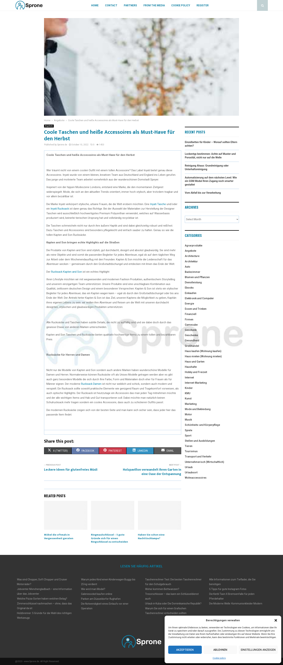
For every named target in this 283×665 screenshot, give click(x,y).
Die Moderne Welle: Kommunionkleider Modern (235, 603)
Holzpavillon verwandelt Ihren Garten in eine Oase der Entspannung (152, 472)
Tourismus (191, 451)
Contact (111, 5)
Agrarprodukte (193, 245)
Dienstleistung (193, 282)
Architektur (191, 261)
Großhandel (192, 345)
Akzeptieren (185, 649)
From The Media (154, 5)
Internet (189, 377)
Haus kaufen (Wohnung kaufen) (203, 351)
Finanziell (190, 314)
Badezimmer (192, 271)
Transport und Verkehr (198, 456)
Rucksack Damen (91, 383)
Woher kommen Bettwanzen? (162, 589)
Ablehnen (220, 649)
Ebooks (189, 287)
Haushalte (191, 366)
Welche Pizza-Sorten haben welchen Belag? (42, 598)
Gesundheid (192, 340)
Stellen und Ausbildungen (200, 440)
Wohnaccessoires (195, 477)
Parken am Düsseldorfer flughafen (101, 598)
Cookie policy (219, 658)
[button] (276, 620)
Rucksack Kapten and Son (66, 271)
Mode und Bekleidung (198, 409)
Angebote (49, 126)
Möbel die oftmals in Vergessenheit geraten (58, 536)
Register (203, 5)
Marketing (191, 403)
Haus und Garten (194, 361)
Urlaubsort (191, 472)
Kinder (189, 388)
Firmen (189, 319)
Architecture (192, 256)
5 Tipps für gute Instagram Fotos (227, 589)
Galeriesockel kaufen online (96, 593)
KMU (187, 393)
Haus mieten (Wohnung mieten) (203, 356)
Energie (189, 303)
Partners (130, 5)
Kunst (188, 398)
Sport (188, 435)
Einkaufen (190, 293)
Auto (187, 266)
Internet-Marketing (196, 382)
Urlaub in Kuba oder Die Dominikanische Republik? (173, 603)
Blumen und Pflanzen (197, 277)
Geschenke (191, 335)
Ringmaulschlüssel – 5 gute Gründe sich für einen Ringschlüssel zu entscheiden (109, 538)
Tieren (188, 446)
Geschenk (191, 330)
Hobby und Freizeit (196, 372)
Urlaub (189, 467)
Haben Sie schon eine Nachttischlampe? (151, 536)
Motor (188, 414)
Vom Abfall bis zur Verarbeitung (203, 192)
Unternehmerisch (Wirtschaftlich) (204, 462)
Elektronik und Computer (199, 298)
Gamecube (191, 324)
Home (95, 5)
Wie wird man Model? (93, 589)
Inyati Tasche (158, 204)
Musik (188, 419)
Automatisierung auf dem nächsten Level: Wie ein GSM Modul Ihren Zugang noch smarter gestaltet (211, 181)
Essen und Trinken (195, 308)
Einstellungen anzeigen (258, 649)
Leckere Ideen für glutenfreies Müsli (70, 469)
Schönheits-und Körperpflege (202, 424)
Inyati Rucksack (60, 208)
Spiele (188, 430)
